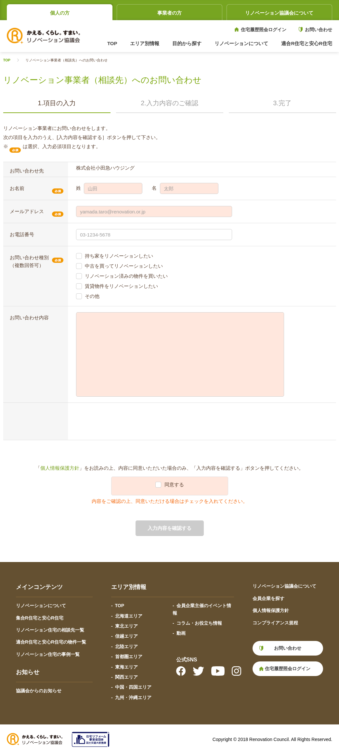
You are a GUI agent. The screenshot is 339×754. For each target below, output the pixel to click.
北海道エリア (128, 616)
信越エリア (126, 636)
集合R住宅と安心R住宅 (39, 617)
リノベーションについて (41, 605)
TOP (112, 43)
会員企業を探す (268, 598)
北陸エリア (126, 646)
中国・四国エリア (133, 687)
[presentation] (125, 421)
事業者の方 (169, 13)
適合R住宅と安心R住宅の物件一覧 (51, 642)
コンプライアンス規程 (275, 622)
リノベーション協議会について (279, 13)
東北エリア (126, 626)
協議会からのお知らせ (38, 690)
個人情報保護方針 (59, 468)
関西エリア (126, 677)
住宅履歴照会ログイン (263, 29)
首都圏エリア (128, 656)
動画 (181, 633)
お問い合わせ (318, 29)
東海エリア (126, 667)
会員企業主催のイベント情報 (202, 609)
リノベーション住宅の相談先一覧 (50, 630)
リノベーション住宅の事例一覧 (48, 654)
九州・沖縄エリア (133, 697)
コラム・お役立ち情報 (199, 623)
